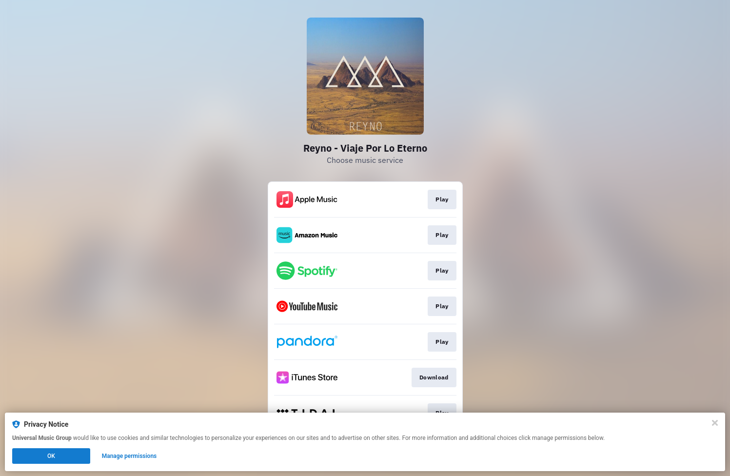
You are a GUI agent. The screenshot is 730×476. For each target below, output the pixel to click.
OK (51, 456)
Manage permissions (129, 456)
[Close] (715, 423)
